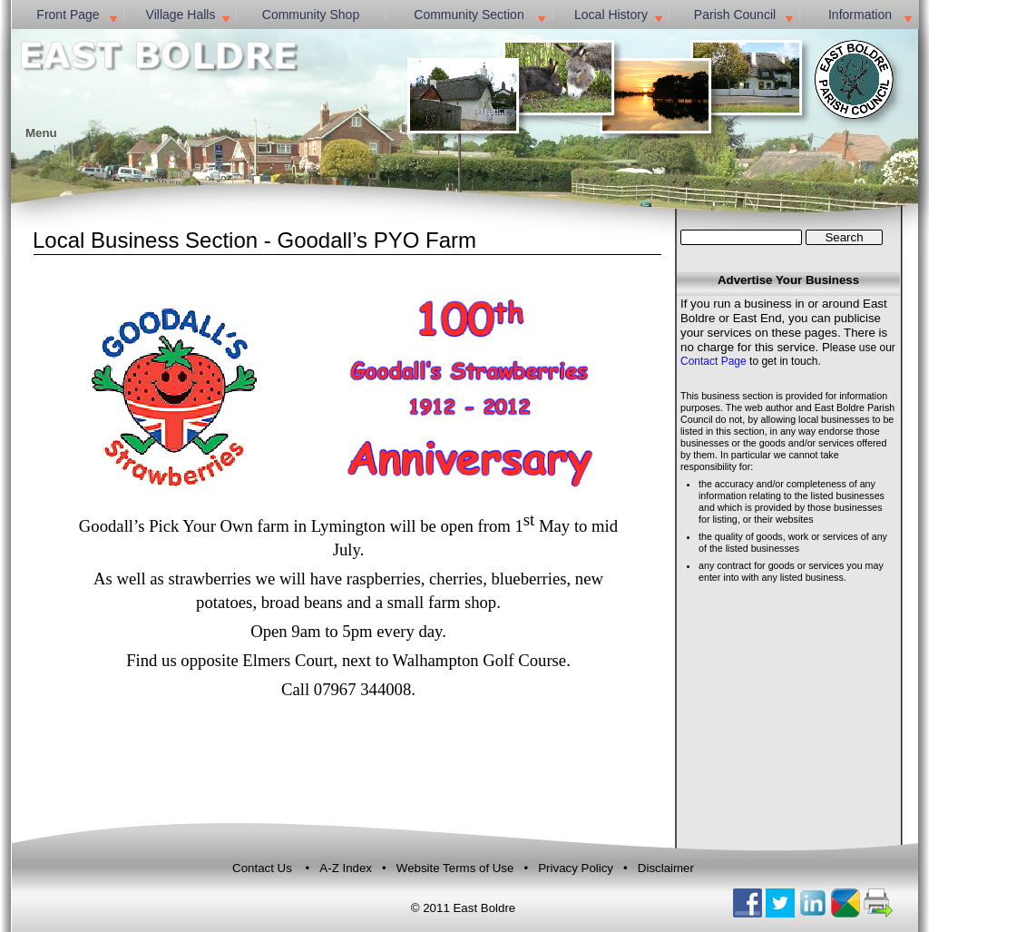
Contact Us (262, 868)
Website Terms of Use (456, 868)
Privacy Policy (575, 868)
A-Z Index (347, 868)
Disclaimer (666, 868)
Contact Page (713, 361)
